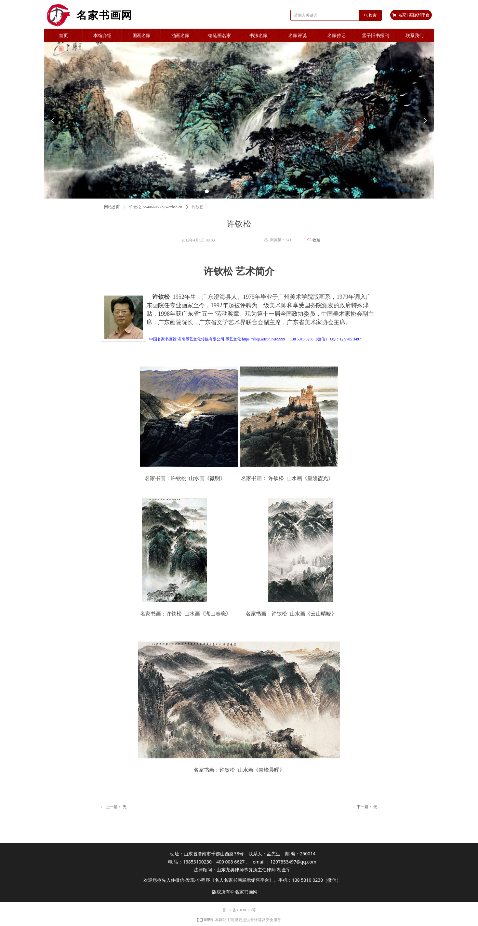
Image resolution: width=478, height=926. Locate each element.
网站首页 (112, 207)
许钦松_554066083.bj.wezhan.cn (155, 207)
